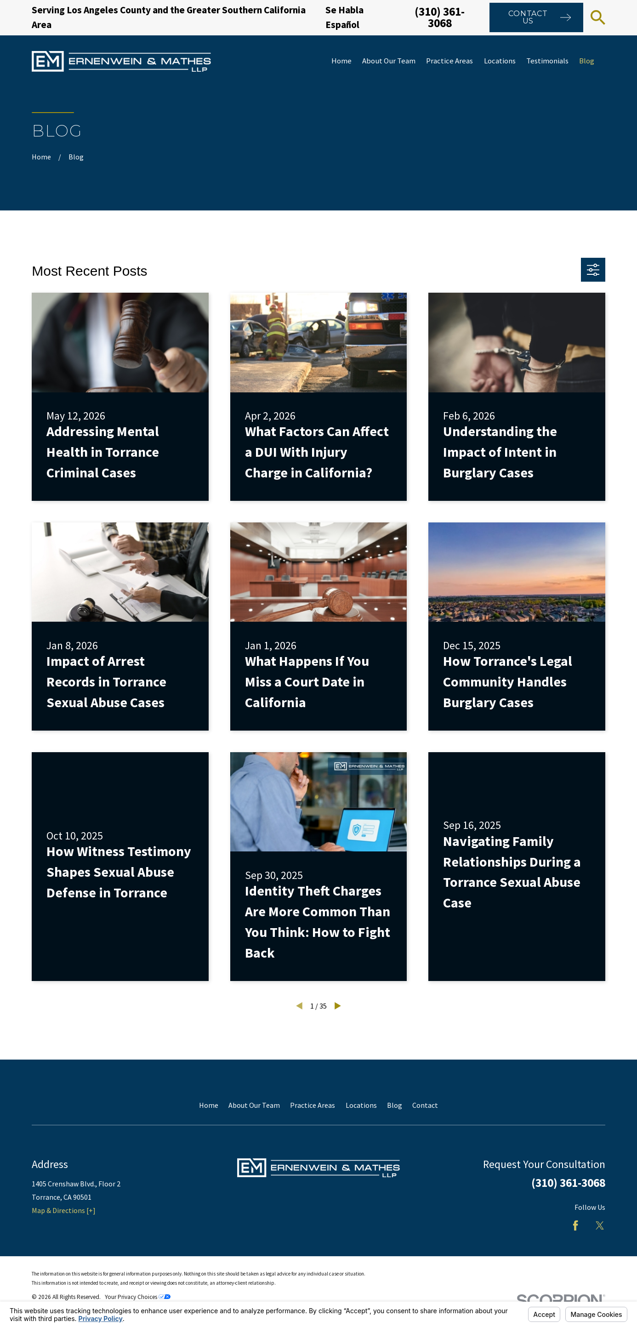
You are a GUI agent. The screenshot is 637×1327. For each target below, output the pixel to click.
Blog (394, 1105)
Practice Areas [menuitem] (449, 61)
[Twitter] (600, 1225)
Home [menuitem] (341, 61)
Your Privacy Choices (138, 1297)
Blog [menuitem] (586, 61)
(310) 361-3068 (440, 17)
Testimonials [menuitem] (547, 61)
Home (208, 1105)
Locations (361, 1105)
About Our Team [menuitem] (388, 61)
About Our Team (254, 1105)
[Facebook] (575, 1225)
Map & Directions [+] (64, 1210)
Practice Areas (312, 1105)
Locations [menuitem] (500, 61)
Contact (425, 1105)
